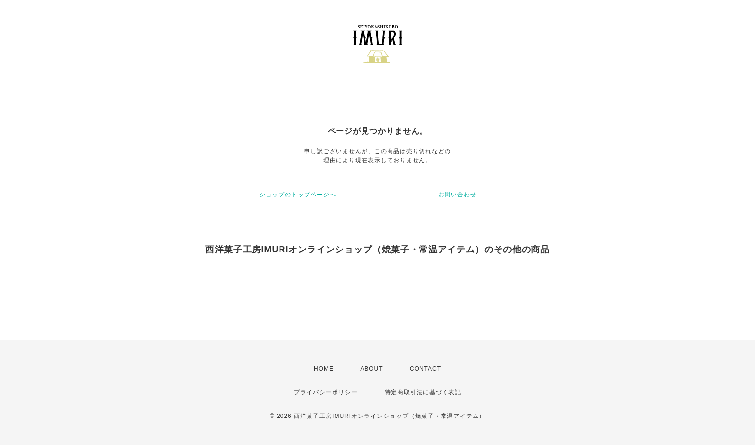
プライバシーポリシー (326, 392)
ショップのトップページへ (297, 194)
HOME (324, 368)
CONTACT (425, 368)
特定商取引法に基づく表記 (423, 392)
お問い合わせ (457, 194)
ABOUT (371, 368)
